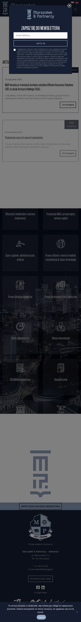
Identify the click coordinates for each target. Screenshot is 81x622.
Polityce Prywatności (32, 67)
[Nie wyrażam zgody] (77, 611)
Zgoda (41, 617)
